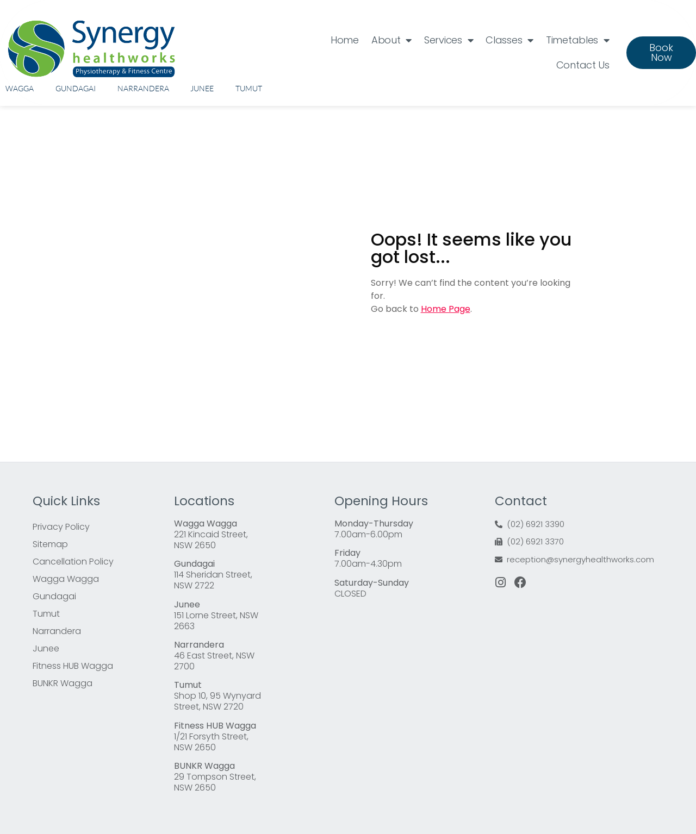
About (391, 40)
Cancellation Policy (73, 561)
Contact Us (583, 65)
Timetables (578, 40)
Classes (509, 40)
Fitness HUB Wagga (73, 666)
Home (345, 40)
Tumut (248, 88)
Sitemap (50, 544)
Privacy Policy (61, 527)
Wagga (19, 88)
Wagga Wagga (66, 579)
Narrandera (143, 88)
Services (448, 40)
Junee (202, 88)
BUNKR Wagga (62, 683)
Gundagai (75, 88)
